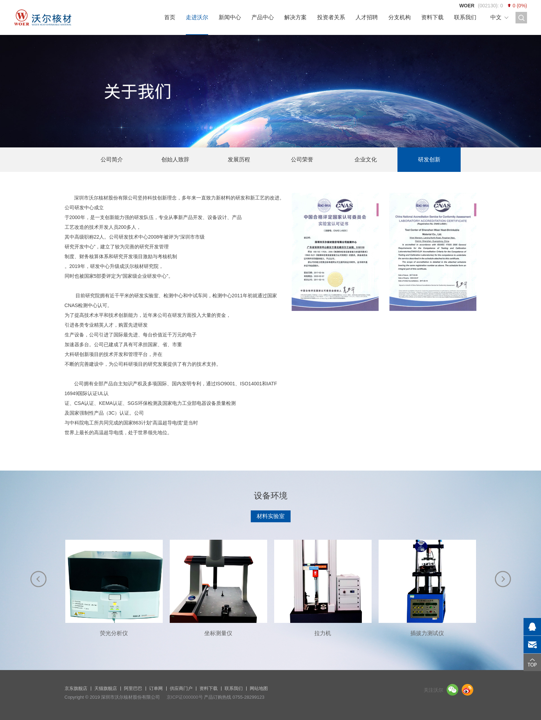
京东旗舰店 (76, 688)
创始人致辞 (175, 159)
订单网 (156, 688)
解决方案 (295, 17)
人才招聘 (367, 17)
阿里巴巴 (133, 688)
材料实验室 (271, 516)
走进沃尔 (197, 17)
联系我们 (465, 17)
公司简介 (112, 159)
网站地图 (259, 688)
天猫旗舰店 (105, 688)
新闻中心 (230, 17)
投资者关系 (331, 17)
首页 (169, 17)
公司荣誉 (302, 159)
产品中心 (262, 17)
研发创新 (429, 159)
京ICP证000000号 (185, 697)
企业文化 (365, 159)
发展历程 (239, 159)
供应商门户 (181, 688)
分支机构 (399, 17)
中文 (496, 17)
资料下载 (432, 17)
